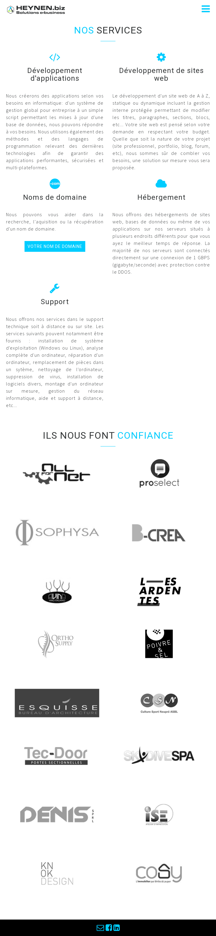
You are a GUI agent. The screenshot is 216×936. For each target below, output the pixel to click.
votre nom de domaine (55, 246)
